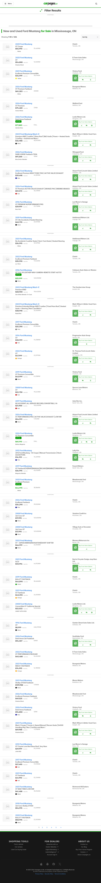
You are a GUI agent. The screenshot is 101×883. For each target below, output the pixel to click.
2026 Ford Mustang (23, 87)
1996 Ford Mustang (23, 623)
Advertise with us (52, 844)
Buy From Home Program (84, 849)
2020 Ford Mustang (23, 815)
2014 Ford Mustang (23, 335)
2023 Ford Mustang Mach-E (27, 134)
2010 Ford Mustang (23, 803)
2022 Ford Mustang (23, 257)
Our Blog (84, 847)
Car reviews (19, 847)
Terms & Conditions (60, 874)
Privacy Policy (39, 874)
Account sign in (52, 855)
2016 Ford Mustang (23, 202)
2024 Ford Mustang (23, 171)
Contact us (84, 844)
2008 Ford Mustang (23, 387)
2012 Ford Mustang (23, 450)
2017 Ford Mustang (23, 322)
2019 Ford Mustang (23, 217)
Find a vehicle (18, 844)
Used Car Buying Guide (18, 849)
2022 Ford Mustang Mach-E (27, 287)
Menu (8, 3)
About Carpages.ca (84, 855)
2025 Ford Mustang (23, 44)
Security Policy (49, 874)
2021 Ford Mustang (23, 71)
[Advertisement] (50, 21)
